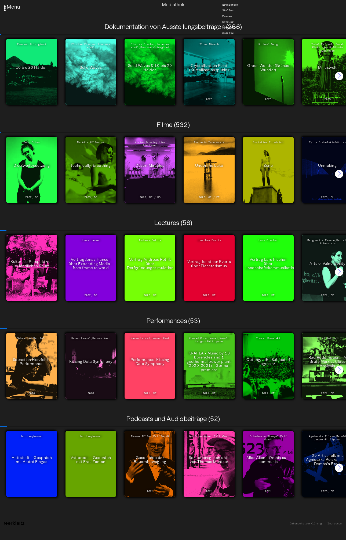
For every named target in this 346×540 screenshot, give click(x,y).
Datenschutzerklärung (306, 523)
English (228, 33)
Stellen (228, 10)
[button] (339, 76)
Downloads (229, 27)
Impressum (334, 523)
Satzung (228, 22)
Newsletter (230, 4)
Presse (227, 16)
